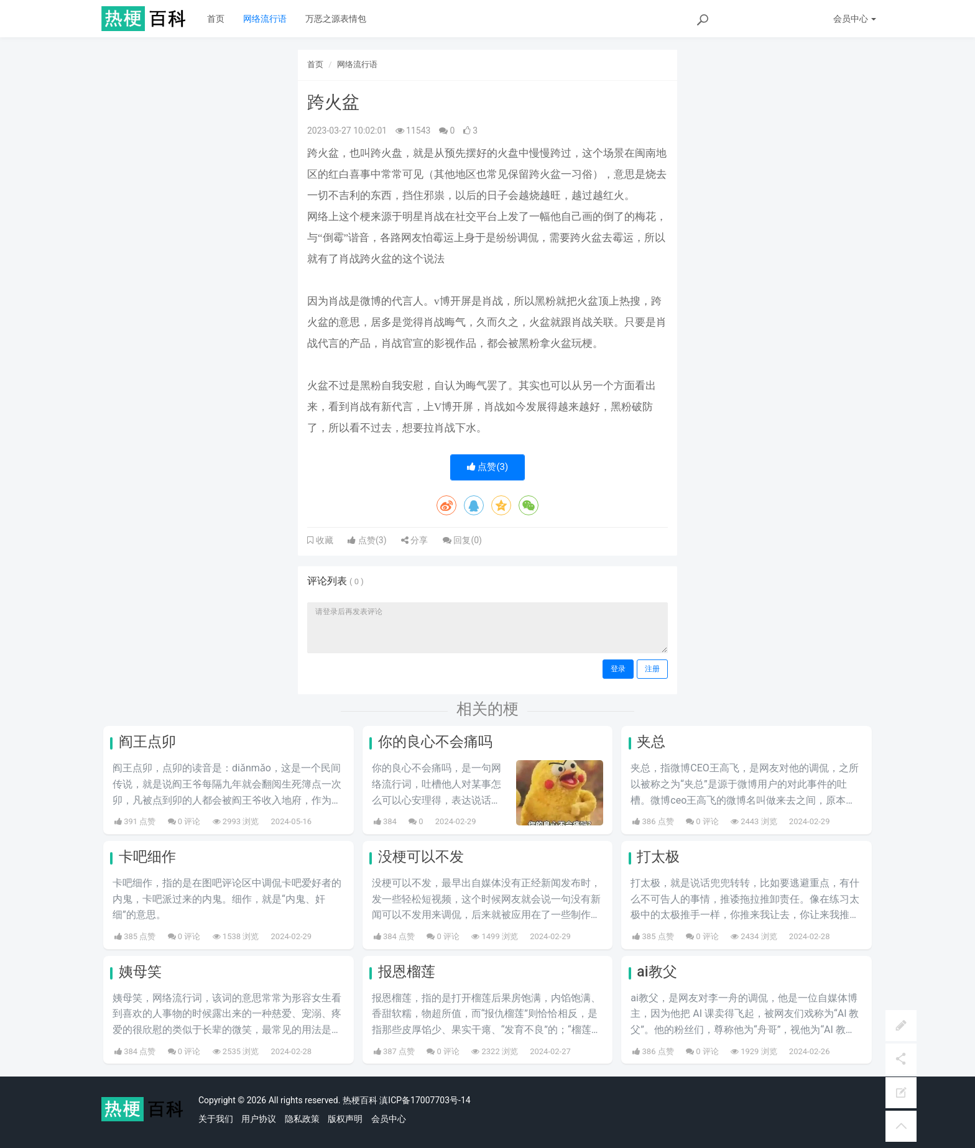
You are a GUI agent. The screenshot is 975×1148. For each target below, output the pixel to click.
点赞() (488, 466)
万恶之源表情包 (335, 19)
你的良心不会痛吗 (435, 741)
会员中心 (388, 1119)
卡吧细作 (147, 856)
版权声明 (345, 1119)
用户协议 (258, 1119)
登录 (618, 668)
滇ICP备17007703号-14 (424, 1100)
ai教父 (657, 971)
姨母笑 (140, 971)
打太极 (658, 856)
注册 (652, 668)
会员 (854, 19)
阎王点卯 (147, 741)
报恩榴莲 (406, 971)
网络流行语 (265, 19)
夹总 (651, 741)
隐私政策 (302, 1119)
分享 (414, 540)
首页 (215, 19)
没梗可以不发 (421, 856)
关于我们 (215, 1119)
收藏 (323, 540)
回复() (462, 540)
